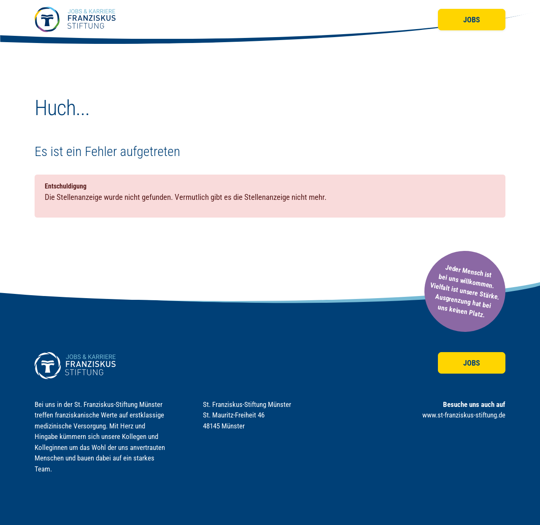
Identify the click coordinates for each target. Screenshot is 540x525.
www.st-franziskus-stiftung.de (463, 415)
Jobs (471, 19)
